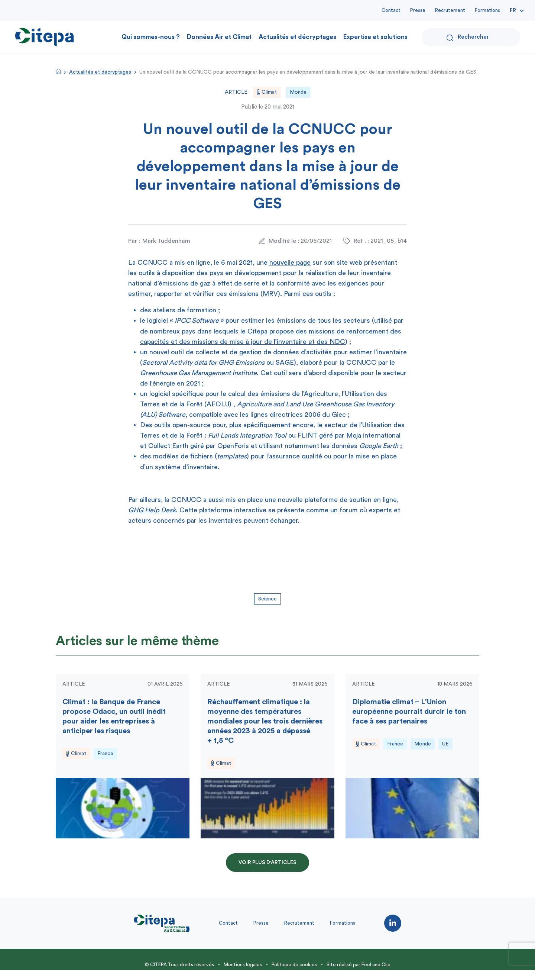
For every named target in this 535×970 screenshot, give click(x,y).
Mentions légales (243, 964)
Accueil (58, 71)
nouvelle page (290, 262)
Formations (487, 10)
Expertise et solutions (375, 37)
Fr (513, 10)
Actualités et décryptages (297, 37)
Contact (391, 10)
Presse (417, 10)
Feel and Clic (375, 964)
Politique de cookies (294, 964)
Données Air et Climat (219, 37)
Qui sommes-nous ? (150, 37)
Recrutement (450, 10)
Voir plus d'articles (267, 862)
